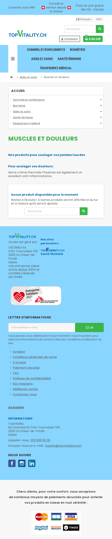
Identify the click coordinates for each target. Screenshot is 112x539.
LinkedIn (31, 463)
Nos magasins (23, 384)
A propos (19, 362)
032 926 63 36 (40, 440)
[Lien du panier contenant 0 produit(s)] (93, 39)
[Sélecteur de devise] (99, 19)
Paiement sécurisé (26, 368)
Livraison (19, 352)
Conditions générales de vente (35, 357)
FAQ (16, 373)
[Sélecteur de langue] (84, 19)
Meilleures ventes (25, 389)
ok (89, 327)
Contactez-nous (25, 394)
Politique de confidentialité (32, 378)
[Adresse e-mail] (41, 327)
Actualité (16, 407)
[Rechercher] (84, 29)
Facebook (12, 463)
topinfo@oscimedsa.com (63, 446)
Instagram (22, 463)
